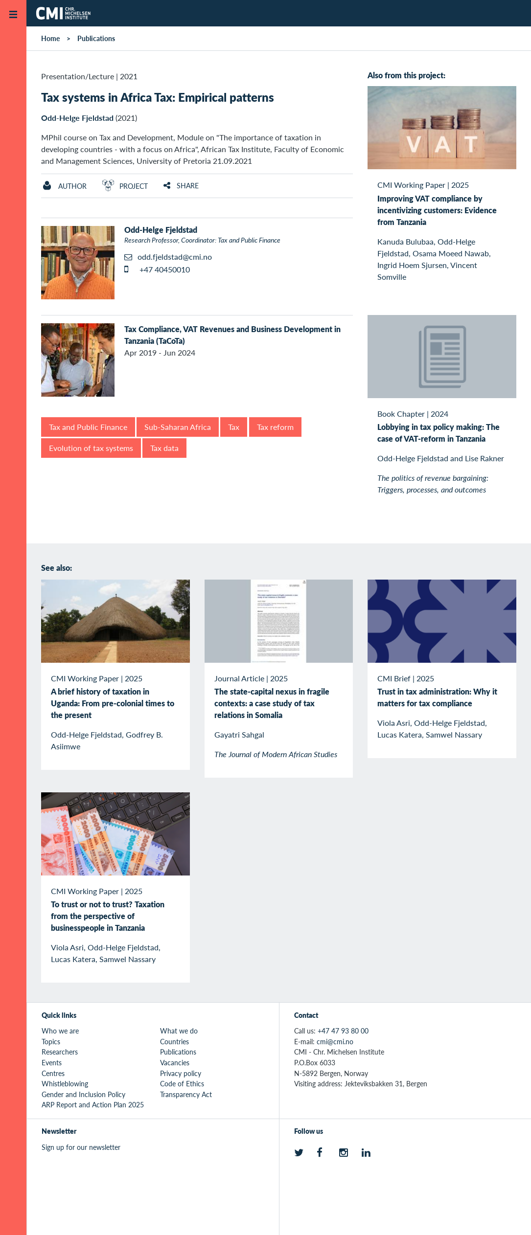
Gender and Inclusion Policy (83, 1094)
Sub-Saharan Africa (177, 426)
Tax (233, 426)
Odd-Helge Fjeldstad (77, 117)
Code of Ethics (182, 1083)
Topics (51, 1041)
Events (52, 1062)
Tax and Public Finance (88, 426)
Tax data (164, 447)
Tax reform (275, 426)
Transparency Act (186, 1094)
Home (50, 38)
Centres (53, 1073)
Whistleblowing (65, 1083)
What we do (179, 1030)
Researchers (60, 1051)
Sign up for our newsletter (81, 1147)
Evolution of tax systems (91, 447)
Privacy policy (180, 1073)
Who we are (60, 1030)
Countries (174, 1041)
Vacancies (174, 1062)
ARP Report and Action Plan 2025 (93, 1104)
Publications (96, 38)
